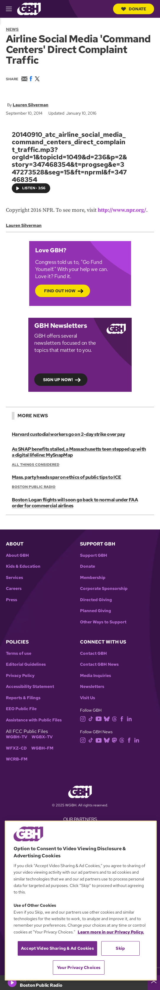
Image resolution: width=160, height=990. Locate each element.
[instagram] (84, 718)
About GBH (17, 555)
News (12, 29)
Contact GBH (93, 653)
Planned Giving (95, 610)
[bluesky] (108, 718)
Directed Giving (96, 599)
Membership (92, 577)
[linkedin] (130, 718)
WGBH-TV (16, 736)
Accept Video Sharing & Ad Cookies (57, 948)
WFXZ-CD (16, 748)
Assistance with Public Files (34, 720)
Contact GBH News (99, 664)
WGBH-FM (42, 748)
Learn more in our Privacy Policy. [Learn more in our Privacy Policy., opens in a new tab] (111, 932)
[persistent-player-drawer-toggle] (154, 982)
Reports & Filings (23, 697)
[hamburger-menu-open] (11, 9)
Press (11, 599)
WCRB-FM (16, 759)
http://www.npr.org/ (122, 210)
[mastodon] (115, 740)
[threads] (115, 718)
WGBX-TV (42, 736)
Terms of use (18, 653)
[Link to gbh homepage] (29, 8)
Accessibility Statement (30, 686)
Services (14, 577)
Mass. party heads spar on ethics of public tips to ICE (66, 477)
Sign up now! (58, 380)
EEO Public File (21, 708)
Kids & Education (23, 566)
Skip (120, 948)
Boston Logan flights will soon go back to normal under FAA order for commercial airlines (75, 502)
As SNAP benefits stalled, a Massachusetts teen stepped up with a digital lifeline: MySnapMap (79, 452)
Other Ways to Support (103, 622)
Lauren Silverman (30, 104)
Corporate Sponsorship (104, 588)
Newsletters (92, 686)
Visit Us (87, 697)
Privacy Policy (20, 675)
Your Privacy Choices (79, 967)
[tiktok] (92, 718)
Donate (133, 9)
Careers (14, 588)
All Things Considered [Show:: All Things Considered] (35, 464)
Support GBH (93, 555)
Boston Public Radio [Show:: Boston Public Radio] (33, 486)
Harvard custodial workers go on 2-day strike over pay (68, 434)
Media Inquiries (95, 675)
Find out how (60, 291)
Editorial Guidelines (26, 664)
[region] (81, 901)
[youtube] (100, 718)
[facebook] (123, 718)
